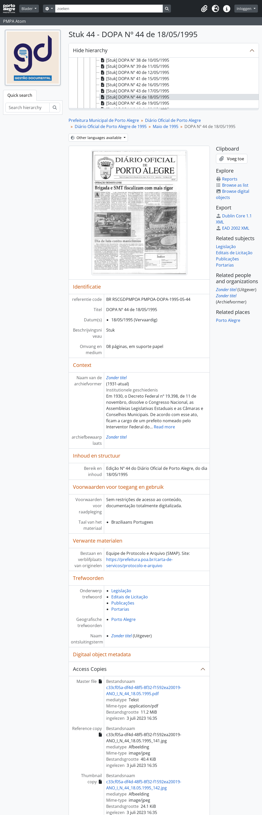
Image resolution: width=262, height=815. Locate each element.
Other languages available (97, 137)
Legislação (121, 591)
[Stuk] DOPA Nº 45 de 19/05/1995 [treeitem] (134, 103)
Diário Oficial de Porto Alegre (173, 120)
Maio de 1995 (165, 126)
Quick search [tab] (19, 95)
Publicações (122, 603)
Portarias (120, 609)
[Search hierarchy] (27, 107)
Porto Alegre (123, 619)
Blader (27, 8)
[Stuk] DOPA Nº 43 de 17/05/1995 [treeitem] (134, 91)
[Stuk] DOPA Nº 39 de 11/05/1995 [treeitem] (134, 66)
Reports (226, 179)
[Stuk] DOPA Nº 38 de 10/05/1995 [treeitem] (134, 60)
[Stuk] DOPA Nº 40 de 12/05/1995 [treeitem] (134, 72)
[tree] (164, 83)
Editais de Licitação (129, 597)
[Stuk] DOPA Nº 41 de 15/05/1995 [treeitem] (134, 79)
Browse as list (232, 185)
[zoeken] (109, 9)
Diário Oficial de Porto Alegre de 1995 (111, 126)
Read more (164, 427)
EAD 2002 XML (232, 228)
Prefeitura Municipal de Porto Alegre (104, 120)
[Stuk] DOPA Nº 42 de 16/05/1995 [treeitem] (134, 85)
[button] (204, 8)
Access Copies (90, 668)
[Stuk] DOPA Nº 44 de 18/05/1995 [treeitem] (134, 97)
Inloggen (245, 8)
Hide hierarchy (90, 50)
